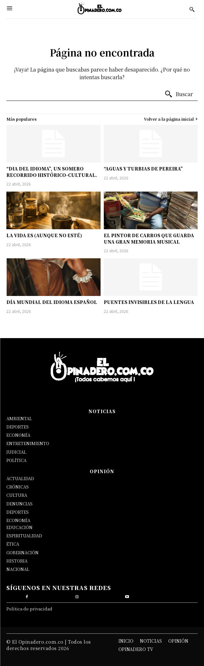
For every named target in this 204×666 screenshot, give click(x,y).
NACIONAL (17, 569)
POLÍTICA (16, 460)
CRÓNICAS (17, 487)
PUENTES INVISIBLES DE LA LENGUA (149, 302)
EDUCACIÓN (19, 527)
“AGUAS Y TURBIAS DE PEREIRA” (143, 168)
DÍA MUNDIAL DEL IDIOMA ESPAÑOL (51, 302)
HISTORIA (16, 561)
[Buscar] (179, 94)
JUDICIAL (16, 452)
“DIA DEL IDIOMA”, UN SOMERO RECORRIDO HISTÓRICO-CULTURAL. (51, 171)
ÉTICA (12, 544)
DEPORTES (17, 427)
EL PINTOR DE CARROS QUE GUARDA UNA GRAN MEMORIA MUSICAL (149, 238)
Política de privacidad (29, 609)
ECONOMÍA (18, 435)
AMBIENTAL (19, 418)
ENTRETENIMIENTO (27, 443)
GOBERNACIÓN (22, 552)
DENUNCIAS (19, 504)
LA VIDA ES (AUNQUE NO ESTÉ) (44, 235)
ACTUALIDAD (20, 478)
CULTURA (16, 495)
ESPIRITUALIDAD (24, 536)
